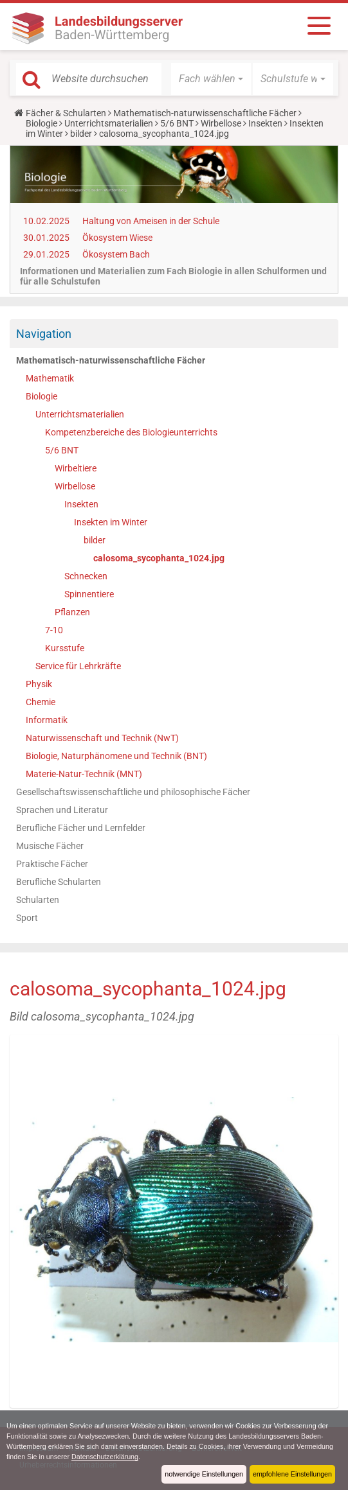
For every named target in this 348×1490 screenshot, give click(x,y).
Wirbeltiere (75, 468)
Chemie (40, 702)
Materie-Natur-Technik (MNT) (84, 774)
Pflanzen (72, 612)
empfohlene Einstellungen (292, 1474)
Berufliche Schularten (58, 882)
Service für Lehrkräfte (78, 666)
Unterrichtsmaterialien (108, 123)
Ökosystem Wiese (117, 237)
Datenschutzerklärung (145, 1456)
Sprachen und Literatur (62, 810)
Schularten (37, 900)
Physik (39, 684)
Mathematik (50, 378)
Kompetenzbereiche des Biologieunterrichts (131, 432)
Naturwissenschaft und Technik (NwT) (102, 738)
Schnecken (85, 576)
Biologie (41, 123)
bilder (81, 133)
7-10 (54, 630)
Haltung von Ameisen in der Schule (150, 221)
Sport (27, 918)
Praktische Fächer (52, 864)
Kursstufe (64, 648)
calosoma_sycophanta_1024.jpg (158, 558)
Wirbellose (221, 123)
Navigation (43, 333)
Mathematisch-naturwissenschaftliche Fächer (205, 113)
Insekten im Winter (110, 522)
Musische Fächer (50, 846)
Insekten (265, 123)
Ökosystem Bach (116, 254)
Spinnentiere (89, 594)
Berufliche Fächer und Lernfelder (80, 828)
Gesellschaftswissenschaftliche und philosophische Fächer (133, 792)
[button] (211, 79)
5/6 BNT (177, 123)
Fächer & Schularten (66, 113)
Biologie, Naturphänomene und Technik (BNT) (116, 756)
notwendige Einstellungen (203, 1474)
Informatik (47, 720)
